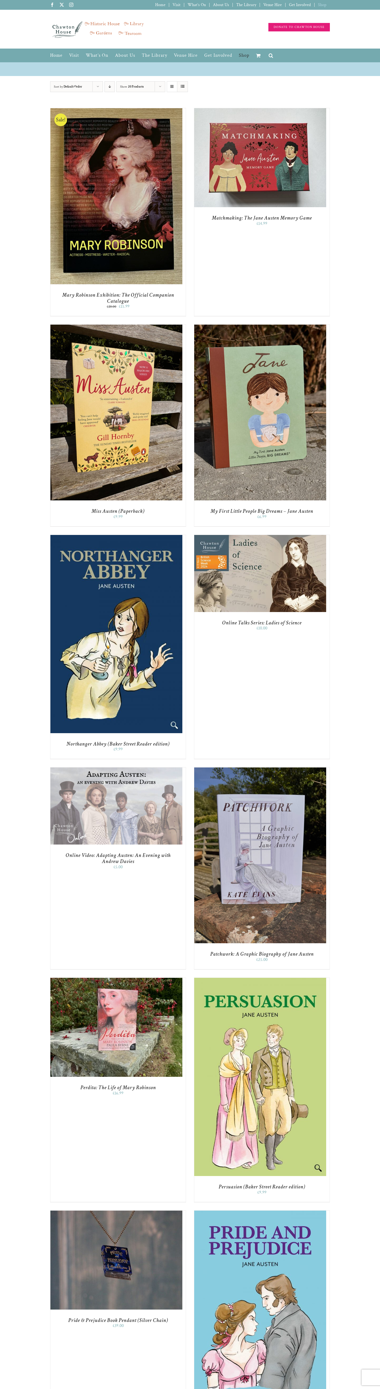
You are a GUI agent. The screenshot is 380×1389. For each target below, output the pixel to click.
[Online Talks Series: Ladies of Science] (260, 537)
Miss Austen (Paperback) (118, 511)
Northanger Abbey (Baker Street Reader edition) (118, 744)
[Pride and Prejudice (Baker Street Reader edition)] (260, 1213)
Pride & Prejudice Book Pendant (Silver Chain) (118, 1320)
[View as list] (182, 87)
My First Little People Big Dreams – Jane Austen (262, 511)
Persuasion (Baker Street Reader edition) (262, 1186)
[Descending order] (109, 86)
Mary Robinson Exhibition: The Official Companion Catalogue (118, 298)
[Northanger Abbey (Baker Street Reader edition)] (116, 537)
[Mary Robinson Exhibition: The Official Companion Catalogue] (116, 110)
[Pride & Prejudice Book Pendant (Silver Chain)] (116, 1213)
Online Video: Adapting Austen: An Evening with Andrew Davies (118, 858)
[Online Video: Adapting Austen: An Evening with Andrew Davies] (116, 770)
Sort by (68, 87)
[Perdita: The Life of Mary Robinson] (116, 980)
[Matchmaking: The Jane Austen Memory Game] (260, 110)
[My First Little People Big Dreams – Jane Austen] (260, 327)
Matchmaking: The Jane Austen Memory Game (262, 218)
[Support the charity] (299, 27)
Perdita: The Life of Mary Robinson (118, 1087)
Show (132, 87)
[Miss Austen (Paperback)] (116, 327)
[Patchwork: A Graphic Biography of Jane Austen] (260, 770)
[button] (271, 55)
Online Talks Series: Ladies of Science (262, 622)
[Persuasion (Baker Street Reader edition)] (260, 980)
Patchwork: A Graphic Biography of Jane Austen (262, 954)
